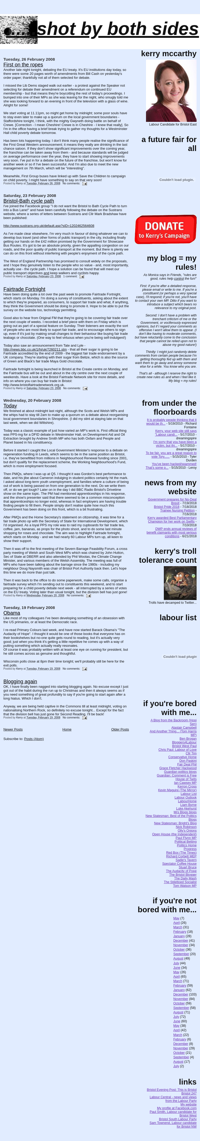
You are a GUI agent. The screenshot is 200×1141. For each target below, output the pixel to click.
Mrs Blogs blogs (185, 812)
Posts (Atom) (34, 739)
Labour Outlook (186, 797)
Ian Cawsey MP (185, 783)
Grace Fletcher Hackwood (178, 768)
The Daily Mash (185, 878)
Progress (190, 849)
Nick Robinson (186, 827)
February (179, 932)
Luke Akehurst (186, 808)
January (179, 936)
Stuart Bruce (188, 867)
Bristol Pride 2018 (166, 507)
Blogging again (20, 681)
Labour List (189, 794)
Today (10, 406)
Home (67, 729)
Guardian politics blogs (180, 772)
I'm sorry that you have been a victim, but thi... (175, 443)
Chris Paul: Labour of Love (177, 750)
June (176, 968)
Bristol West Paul (184, 746)
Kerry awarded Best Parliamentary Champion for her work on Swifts (172, 519)
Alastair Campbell (184, 728)
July (176, 963)
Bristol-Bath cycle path (28, 201)
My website (189, 1104)
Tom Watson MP (185, 886)
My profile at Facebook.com (177, 1108)
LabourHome (187, 801)
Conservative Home (182, 757)
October (179, 949)
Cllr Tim (191, 753)
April (176, 923)
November (180, 945)
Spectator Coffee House (179, 864)
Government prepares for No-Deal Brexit (172, 501)
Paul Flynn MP (186, 838)
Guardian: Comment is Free (177, 775)
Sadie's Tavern (186, 860)
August (178, 958)
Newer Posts (13, 729)
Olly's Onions (187, 830)
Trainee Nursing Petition (177, 510)
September (181, 954)
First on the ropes (23, 64)
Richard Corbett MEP (181, 856)
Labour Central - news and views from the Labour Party (173, 1099)
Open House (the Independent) (174, 834)
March (177, 927)
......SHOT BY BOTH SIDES (102, 28)
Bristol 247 (189, 1093)
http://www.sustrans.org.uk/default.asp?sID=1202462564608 (48, 226)
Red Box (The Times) (181, 853)
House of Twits (186, 779)
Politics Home (187, 845)
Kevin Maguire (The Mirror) (177, 790)
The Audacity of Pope (181, 871)
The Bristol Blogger (183, 875)
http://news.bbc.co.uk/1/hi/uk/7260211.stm (35, 349)
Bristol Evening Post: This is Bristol (172, 1090)
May (176, 918)
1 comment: (70, 276)
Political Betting (186, 841)
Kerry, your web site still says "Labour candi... (176, 432)
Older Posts (120, 729)
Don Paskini (188, 761)
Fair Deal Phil (187, 764)
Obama (11, 613)
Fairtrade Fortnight (24, 289)
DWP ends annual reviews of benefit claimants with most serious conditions (172, 532)
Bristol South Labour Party (178, 1119)
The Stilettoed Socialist (180, 882)
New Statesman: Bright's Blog (175, 823)
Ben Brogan (188, 739)
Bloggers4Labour (184, 742)
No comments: (72, 183)
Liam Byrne (188, 805)
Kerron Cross (187, 786)
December (180, 940)
